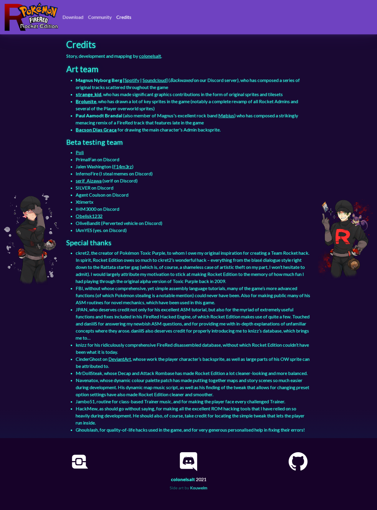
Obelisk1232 (89, 216)
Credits (123, 17)
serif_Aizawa (89, 180)
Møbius (226, 115)
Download (72, 17)
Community (100, 17)
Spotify (132, 80)
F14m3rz (122, 166)
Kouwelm (198, 487)
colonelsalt (150, 56)
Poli (80, 152)
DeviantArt (119, 359)
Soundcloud (154, 80)
